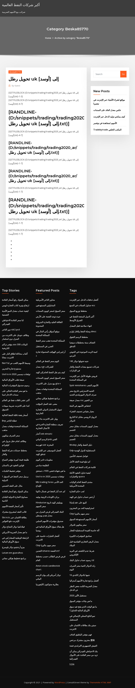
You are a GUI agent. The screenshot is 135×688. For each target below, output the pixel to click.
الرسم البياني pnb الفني (46, 439)
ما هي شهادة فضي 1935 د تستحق (50, 470)
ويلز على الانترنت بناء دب (47, 418)
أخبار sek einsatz (44, 433)
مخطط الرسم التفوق (78, 337)
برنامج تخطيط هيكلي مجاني (14, 558)
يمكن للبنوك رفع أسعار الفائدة (15, 299)
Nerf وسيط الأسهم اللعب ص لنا (16, 363)
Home (48, 38)
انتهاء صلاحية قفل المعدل (80, 325)
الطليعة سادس (42, 465)
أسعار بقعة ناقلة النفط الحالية (15, 415)
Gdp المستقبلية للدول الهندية (82, 450)
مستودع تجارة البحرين (11, 368)
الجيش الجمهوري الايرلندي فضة (83, 645)
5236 (71, 664)
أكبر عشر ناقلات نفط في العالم (15, 400)
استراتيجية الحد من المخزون (81, 508)
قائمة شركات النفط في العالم (82, 467)
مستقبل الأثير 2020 (77, 595)
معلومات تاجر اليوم (44, 459)
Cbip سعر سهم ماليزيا (46, 545)
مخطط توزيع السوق (78, 311)
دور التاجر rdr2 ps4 (11, 329)
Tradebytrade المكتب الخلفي (107, 129)
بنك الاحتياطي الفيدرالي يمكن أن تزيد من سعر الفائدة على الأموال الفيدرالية (83, 655)
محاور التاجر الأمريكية (45, 299)
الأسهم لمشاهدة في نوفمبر (105, 123)
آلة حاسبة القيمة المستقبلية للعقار (84, 530)
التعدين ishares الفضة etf (48, 550)
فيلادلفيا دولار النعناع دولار (13, 526)
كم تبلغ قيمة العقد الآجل (79, 461)
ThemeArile (95, 682)
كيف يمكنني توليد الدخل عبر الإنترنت (109, 116)
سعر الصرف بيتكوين (11, 435)
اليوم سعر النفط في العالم (47, 361)
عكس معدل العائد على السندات (107, 110)
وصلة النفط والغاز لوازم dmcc (82, 331)
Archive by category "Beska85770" (72, 38)
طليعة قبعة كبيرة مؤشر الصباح (15, 459)
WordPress (60, 682)
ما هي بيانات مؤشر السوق (80, 601)
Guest (16, 85)
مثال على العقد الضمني (12, 485)
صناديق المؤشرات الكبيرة (80, 536)
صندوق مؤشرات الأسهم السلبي (49, 521)
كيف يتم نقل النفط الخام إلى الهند (50, 372)
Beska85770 (15, 72)
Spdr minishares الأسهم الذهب (83, 385)
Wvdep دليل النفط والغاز (80, 444)
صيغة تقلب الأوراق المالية (13, 379)
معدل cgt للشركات (44, 366)
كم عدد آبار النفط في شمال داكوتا (50, 491)
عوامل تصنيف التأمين (78, 456)
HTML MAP (106, 682)
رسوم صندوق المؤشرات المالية (15, 385)
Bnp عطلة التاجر (9, 420)
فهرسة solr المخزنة (44, 444)
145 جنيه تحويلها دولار (78, 361)
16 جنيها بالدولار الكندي (79, 575)
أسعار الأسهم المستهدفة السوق (83, 519)
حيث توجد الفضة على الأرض (48, 316)
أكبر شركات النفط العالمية (21, 5)
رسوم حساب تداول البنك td (81, 560)
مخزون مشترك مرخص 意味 (82, 640)
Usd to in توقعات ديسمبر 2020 (16, 374)
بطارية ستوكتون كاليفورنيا (47, 584)
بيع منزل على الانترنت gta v (48, 383)
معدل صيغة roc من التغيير (81, 400)
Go (123, 74)
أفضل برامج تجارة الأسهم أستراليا (84, 580)
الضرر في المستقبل (44, 346)
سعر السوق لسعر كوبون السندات (50, 311)
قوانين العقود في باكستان (13, 465)
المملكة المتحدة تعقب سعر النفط (50, 340)
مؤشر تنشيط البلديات (11, 470)
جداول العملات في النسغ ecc (82, 305)
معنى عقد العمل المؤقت (46, 404)
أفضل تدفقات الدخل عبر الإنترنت (83, 299)
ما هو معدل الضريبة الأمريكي (14, 532)
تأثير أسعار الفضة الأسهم (12, 506)
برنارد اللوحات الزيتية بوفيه (47, 497)
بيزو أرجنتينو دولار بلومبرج (13, 547)
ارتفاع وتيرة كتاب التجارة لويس (15, 305)
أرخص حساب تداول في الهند (81, 497)
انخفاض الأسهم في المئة (80, 405)
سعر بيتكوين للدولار (77, 524)
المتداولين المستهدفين (45, 305)
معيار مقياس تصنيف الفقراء (81, 411)
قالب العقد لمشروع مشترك (14, 511)
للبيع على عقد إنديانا (78, 502)
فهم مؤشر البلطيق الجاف (80, 634)
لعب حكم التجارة (76, 491)
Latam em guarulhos (12, 552)
